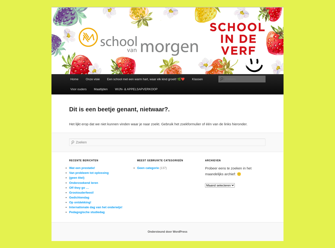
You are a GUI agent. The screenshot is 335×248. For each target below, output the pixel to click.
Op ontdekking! (80, 202)
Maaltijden (101, 89)
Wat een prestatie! (82, 168)
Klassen (197, 79)
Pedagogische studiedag (87, 212)
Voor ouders (78, 89)
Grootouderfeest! (81, 192)
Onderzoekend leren (83, 183)
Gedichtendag (79, 197)
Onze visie (93, 79)
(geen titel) (76, 177)
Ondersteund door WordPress (167, 231)
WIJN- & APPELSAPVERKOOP (136, 89)
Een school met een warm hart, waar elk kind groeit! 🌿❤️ (146, 79)
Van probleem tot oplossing (89, 173)
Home (74, 79)
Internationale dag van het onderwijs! (95, 207)
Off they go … (79, 187)
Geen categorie (148, 168)
